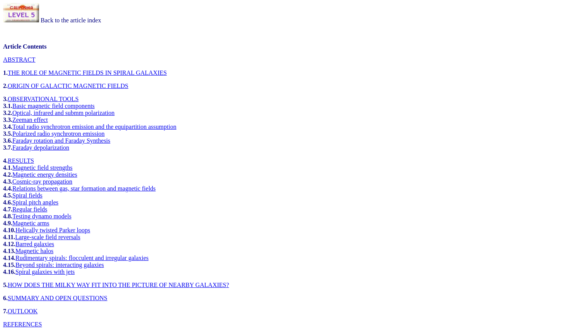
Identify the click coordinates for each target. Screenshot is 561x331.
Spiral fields (27, 195)
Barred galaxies (34, 244)
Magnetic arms (30, 223)
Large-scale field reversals (47, 237)
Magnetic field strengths (42, 167)
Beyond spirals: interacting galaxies (59, 265)
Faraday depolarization (40, 147)
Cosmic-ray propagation (42, 181)
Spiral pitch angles (35, 202)
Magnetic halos (34, 251)
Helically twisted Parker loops (52, 230)
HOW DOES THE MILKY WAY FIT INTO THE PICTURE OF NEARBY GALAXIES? (118, 285)
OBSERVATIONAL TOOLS (43, 99)
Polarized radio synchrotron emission (58, 133)
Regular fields (29, 209)
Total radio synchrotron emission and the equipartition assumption (94, 126)
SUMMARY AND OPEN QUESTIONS (57, 298)
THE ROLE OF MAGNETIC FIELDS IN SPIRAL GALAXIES (87, 72)
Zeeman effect (30, 120)
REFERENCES (22, 324)
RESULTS (21, 160)
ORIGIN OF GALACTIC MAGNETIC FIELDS (68, 86)
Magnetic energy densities (44, 174)
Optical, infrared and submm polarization (63, 113)
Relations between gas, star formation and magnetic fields (84, 188)
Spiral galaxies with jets (45, 272)
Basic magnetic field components (53, 106)
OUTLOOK (23, 311)
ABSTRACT (19, 59)
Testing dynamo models (42, 216)
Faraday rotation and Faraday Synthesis (61, 140)
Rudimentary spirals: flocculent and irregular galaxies (81, 258)
